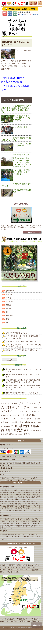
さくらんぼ (10, 294)
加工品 (8, 305)
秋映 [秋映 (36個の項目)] (26, 430)
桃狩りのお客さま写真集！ (15, 393)
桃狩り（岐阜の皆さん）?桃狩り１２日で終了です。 (21, 118)
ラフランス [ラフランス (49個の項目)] (14, 418)
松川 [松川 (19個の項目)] (8, 426)
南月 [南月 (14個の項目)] (23, 422)
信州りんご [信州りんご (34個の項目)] (6, 422)
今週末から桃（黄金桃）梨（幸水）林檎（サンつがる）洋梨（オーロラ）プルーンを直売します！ (22, 162)
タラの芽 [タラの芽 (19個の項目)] (28, 415)
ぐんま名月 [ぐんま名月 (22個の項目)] (5, 403)
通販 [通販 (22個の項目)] (37, 431)
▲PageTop (36, 625)
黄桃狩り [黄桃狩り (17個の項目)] (20, 434)
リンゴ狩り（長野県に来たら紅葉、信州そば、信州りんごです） (22, 172)
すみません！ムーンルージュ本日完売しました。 (24, 341)
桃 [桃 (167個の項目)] (20, 426)
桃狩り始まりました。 (22, 155)
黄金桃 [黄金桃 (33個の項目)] (27, 434)
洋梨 (7, 319)
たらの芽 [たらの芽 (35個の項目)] (14, 403)
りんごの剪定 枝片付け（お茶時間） (22, 145)
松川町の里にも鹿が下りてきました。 (19, 369)
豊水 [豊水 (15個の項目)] (34, 430)
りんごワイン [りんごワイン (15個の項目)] (32, 403)
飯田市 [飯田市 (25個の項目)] (11, 434)
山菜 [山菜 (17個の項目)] (32, 422)
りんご (8, 298)
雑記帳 (8, 308)
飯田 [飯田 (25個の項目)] (6, 434)
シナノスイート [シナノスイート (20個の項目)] (22, 411)
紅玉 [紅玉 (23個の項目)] (30, 431)
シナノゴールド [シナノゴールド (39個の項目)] (34, 407)
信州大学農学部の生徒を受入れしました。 (16, 139)
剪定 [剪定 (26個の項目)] (13, 422)
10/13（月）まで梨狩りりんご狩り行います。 (22, 350)
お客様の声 (10, 291)
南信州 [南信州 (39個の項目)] (18, 422)
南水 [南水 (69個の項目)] (27, 422)
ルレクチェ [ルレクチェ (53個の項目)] (26, 418)
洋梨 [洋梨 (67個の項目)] (10, 430)
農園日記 (20, 42)
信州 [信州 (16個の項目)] (38, 418)
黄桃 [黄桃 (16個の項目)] (15, 434)
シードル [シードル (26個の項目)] (21, 415)
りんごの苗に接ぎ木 (21, 127)
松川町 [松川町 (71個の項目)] (15, 426)
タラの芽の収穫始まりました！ (17, 333)
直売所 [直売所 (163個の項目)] (19, 430)
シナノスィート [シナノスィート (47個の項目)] (8, 411)
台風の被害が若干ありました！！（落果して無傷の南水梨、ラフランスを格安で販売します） (16, 109)
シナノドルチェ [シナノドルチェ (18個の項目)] (32, 411)
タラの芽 (9, 301)
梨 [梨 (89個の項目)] (34, 426)
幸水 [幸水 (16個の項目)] (35, 422)
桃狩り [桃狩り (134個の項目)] (27, 426)
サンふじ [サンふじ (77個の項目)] (20, 407)
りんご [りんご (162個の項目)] (23, 403)
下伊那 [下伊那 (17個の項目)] (34, 419)
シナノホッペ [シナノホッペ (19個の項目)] (13, 415)
